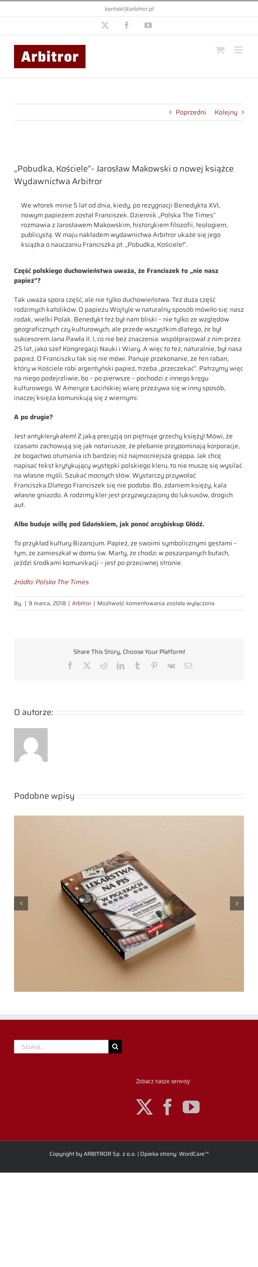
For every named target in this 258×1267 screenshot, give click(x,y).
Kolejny (226, 112)
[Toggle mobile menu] (239, 50)
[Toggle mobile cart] (220, 50)
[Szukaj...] (61, 1046)
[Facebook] (167, 1107)
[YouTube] (191, 1107)
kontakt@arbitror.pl (129, 8)
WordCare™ (194, 1153)
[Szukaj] (115, 1046)
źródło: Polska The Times (51, 582)
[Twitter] (144, 1107)
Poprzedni (191, 112)
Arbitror (81, 603)
